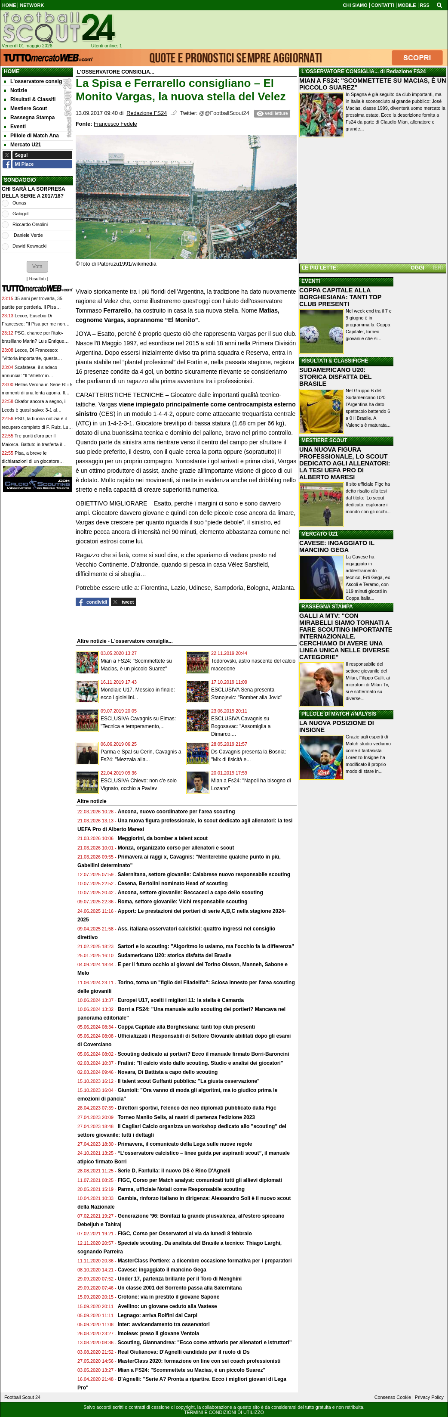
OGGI (417, 268)
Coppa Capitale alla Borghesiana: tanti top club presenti (186, 1027)
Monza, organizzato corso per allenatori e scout (176, 848)
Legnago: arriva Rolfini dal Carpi (157, 1315)
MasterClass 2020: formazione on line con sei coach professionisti (199, 1361)
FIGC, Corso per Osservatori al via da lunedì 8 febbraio (185, 1234)
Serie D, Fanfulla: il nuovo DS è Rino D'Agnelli (174, 1171)
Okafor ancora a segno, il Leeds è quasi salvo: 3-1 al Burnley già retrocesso (34, 410)
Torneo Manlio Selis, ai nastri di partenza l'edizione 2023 (186, 1117)
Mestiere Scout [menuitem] (25, 108)
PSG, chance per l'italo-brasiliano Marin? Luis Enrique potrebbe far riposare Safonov (33, 341)
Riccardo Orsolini (30, 224)
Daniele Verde (27, 235)
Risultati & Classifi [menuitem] (29, 99)
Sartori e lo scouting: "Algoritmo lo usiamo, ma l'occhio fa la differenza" (206, 946)
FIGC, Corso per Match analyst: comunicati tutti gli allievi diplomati (200, 1180)
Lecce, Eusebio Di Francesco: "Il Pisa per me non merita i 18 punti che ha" (33, 324)
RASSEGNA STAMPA (327, 607)
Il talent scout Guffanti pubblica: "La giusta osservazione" (189, 1081)
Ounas (19, 202)
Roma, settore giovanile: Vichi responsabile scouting (183, 902)
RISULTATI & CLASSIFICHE (334, 361)
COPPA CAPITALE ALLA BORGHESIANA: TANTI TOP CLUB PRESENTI (340, 297)
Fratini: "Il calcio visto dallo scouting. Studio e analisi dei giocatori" (200, 1063)
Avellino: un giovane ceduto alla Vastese (167, 1306)
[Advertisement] (373, 202)
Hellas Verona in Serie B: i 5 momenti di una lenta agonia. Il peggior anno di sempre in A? (37, 393)
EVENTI (310, 281)
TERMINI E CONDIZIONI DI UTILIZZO (224, 1412)
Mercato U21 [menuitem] (22, 145)
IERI (438, 268)
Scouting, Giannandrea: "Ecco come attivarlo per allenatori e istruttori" (205, 1342)
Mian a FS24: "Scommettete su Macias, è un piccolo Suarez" (191, 1370)
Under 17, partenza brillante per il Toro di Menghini (180, 1279)
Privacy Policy (429, 1397)
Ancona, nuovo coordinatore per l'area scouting (176, 812)
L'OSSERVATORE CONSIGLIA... (340, 71)
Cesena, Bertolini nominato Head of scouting (173, 884)
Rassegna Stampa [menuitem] (29, 118)
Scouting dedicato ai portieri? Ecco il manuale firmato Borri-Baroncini (203, 1054)
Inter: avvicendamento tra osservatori (164, 1324)
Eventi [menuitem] (15, 127)
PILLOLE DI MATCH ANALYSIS (338, 714)
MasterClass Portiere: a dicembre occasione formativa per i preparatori (205, 1261)
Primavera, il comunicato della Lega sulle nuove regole (185, 1144)
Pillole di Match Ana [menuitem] (31, 136)
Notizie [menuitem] (15, 90)
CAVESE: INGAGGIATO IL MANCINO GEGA (336, 546)
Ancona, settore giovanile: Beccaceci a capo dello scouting (190, 893)
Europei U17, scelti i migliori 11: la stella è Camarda (181, 1000)
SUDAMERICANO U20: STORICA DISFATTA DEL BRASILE (335, 376)
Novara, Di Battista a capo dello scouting (168, 1072)
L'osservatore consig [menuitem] (33, 81)
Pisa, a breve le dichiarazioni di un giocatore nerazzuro (30, 461)
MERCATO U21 (319, 534)
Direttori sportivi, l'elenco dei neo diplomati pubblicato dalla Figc (197, 1108)
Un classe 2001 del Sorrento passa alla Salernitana (180, 1288)
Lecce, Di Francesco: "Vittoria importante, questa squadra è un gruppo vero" (30, 358)
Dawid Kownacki (29, 245)
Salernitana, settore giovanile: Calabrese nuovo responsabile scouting (204, 874)
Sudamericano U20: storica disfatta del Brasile (175, 955)
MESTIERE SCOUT (324, 440)
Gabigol (20, 213)
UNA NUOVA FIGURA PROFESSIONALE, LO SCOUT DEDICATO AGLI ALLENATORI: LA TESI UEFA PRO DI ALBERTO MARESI (344, 463)
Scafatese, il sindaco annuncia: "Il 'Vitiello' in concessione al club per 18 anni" (35, 376)
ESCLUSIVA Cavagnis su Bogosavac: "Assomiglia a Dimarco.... (240, 726)
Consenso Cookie (392, 1397)
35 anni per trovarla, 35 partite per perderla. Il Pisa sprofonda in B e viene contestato (36, 307)
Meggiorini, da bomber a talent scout (163, 838)
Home (11, 71)
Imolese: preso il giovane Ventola (158, 1333)
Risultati (37, 278)
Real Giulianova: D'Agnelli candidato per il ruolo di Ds (184, 1352)
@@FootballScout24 (224, 113)
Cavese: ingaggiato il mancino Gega (162, 1270)
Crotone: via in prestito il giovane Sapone (169, 1297)
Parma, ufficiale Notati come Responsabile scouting (181, 1189)
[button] (37, 266)
